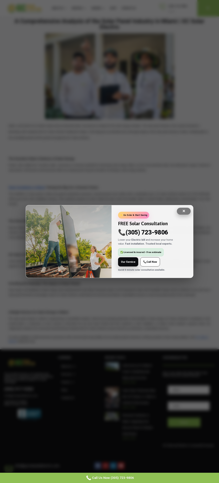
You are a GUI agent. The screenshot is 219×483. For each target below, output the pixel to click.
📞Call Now (150, 261)
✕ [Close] (183, 211)
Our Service (128, 261)
